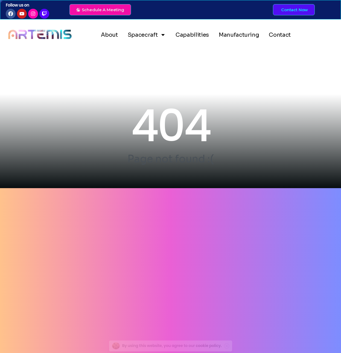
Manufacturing (239, 34)
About (109, 34)
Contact (280, 34)
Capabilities (192, 34)
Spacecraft (147, 34)
